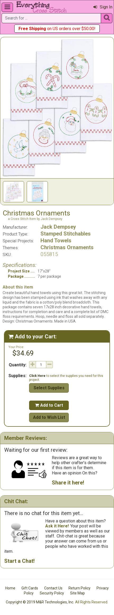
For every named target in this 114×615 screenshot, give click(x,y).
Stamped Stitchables (65, 233)
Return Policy (79, 588)
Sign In (102, 6)
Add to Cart (49, 405)
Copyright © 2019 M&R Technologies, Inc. (40, 602)
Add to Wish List (49, 417)
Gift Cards (29, 588)
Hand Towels (55, 240)
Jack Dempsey (58, 227)
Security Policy (52, 593)
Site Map (77, 593)
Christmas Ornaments (67, 247)
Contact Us (53, 588)
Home (10, 588)
